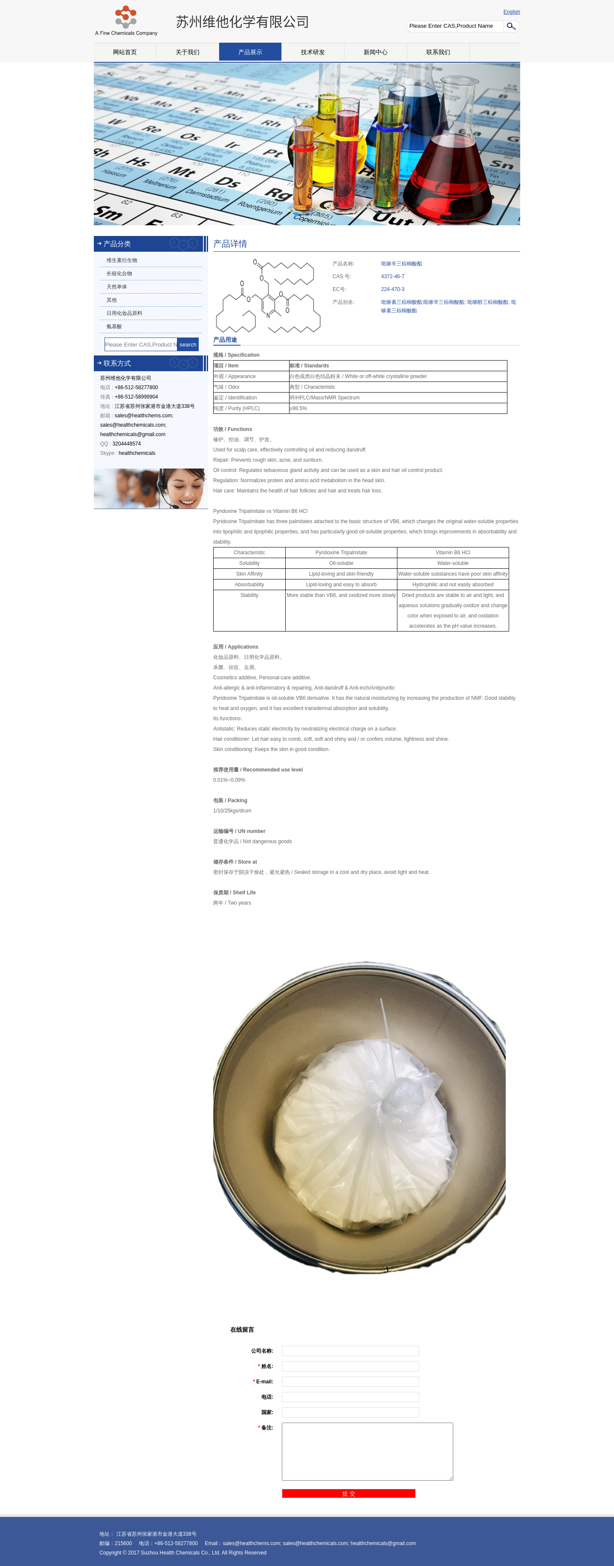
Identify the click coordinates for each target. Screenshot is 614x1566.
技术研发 (313, 52)
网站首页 (125, 52)
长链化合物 (119, 274)
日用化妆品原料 (124, 313)
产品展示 (250, 52)
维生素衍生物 (122, 260)
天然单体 (117, 287)
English (512, 12)
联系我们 (438, 52)
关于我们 (188, 52)
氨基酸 (114, 326)
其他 (112, 300)
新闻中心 (376, 52)
